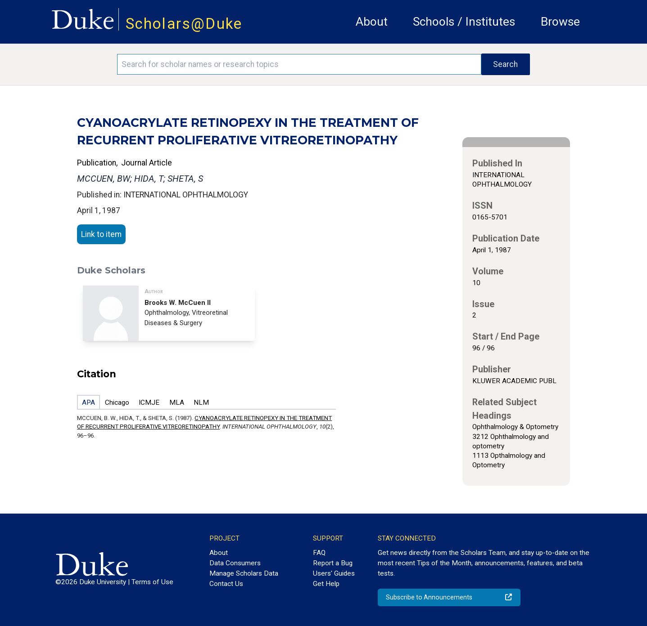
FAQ (319, 553)
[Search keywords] (299, 64)
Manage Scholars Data (243, 573)
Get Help (326, 584)
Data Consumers (235, 563)
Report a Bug (333, 563)
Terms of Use (152, 582)
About (372, 21)
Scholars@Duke (184, 23)
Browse (560, 21)
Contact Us (226, 584)
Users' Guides (334, 573)
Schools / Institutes (464, 21)
